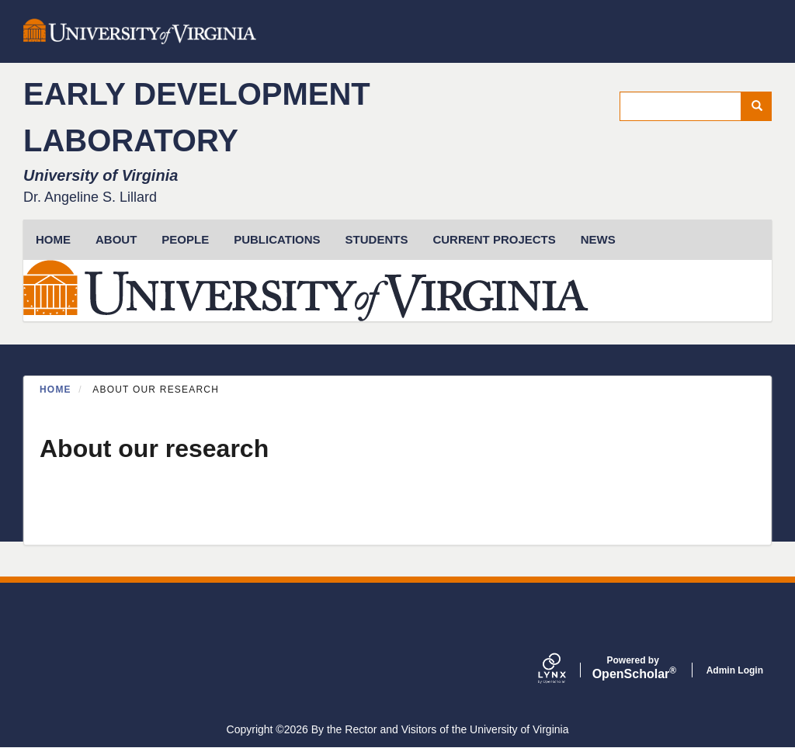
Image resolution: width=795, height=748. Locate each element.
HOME (53, 239)
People (185, 239)
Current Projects (493, 239)
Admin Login (734, 670)
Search (762, 106)
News (598, 239)
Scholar (633, 668)
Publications (277, 239)
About (116, 239)
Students (376, 239)
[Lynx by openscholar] (565, 670)
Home (55, 389)
